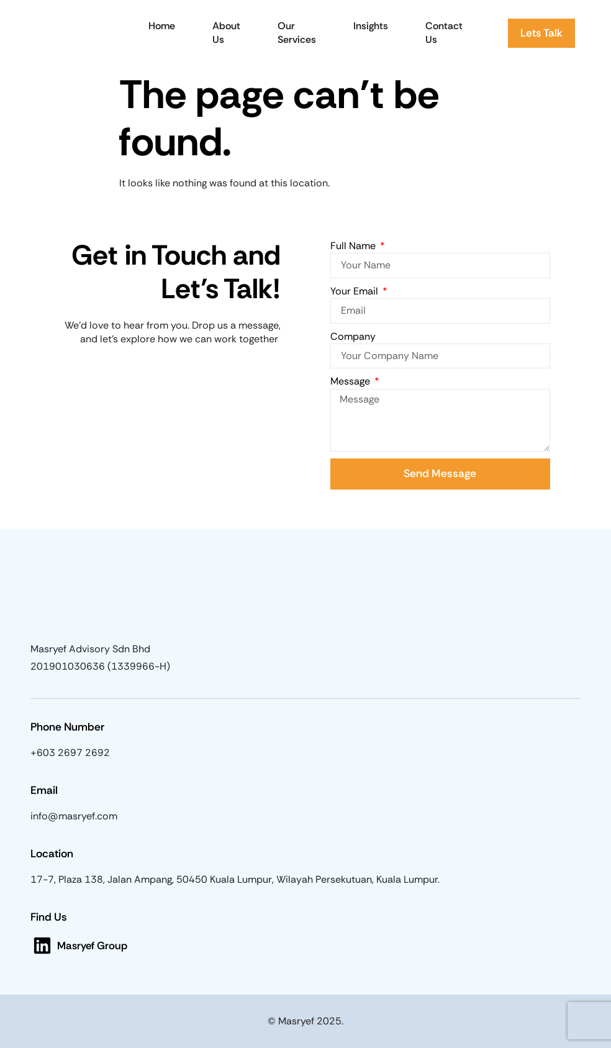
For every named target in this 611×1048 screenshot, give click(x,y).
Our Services (297, 32)
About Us (226, 32)
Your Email (355, 291)
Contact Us (444, 32)
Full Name (354, 245)
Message (351, 381)
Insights (370, 25)
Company (353, 336)
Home (161, 25)
